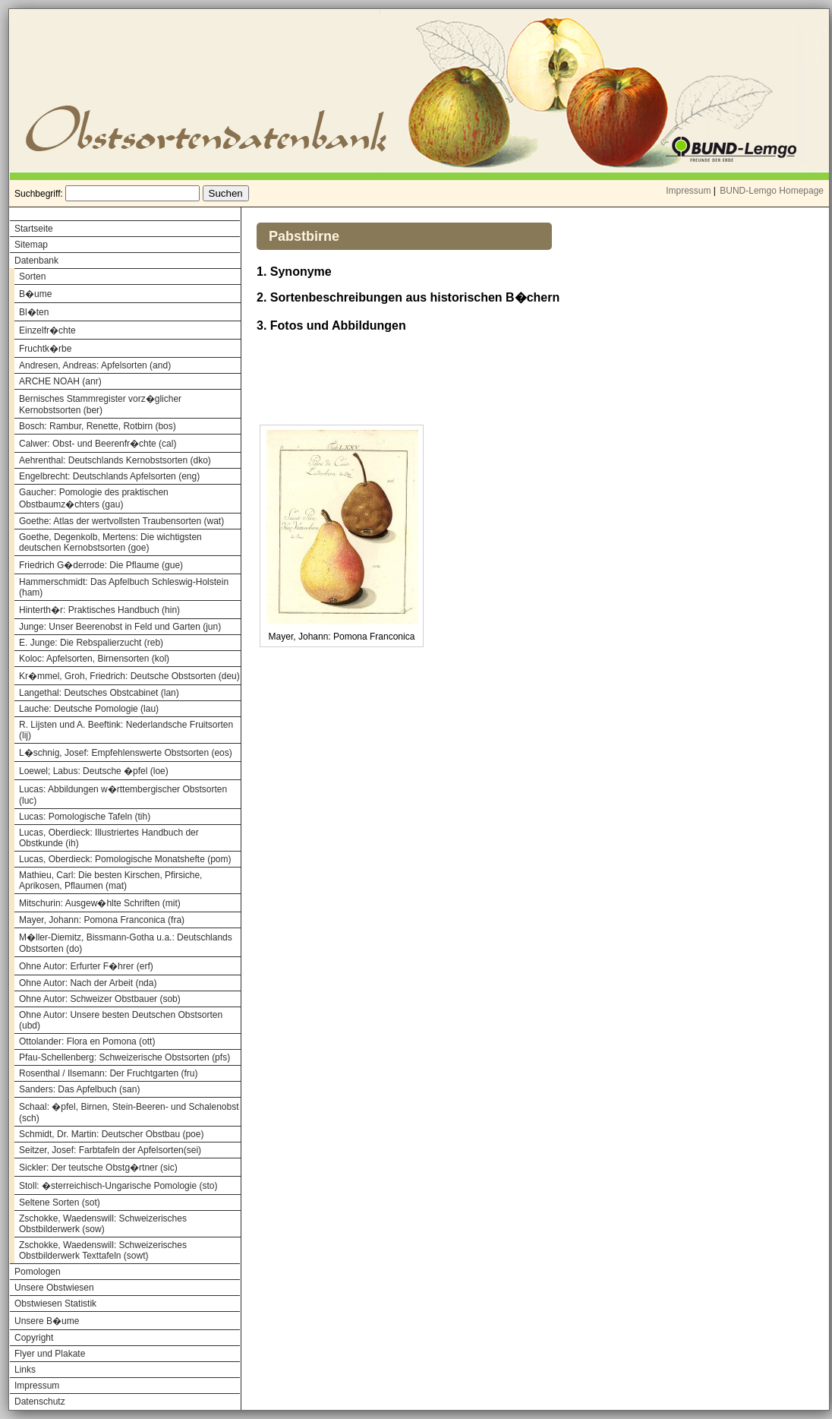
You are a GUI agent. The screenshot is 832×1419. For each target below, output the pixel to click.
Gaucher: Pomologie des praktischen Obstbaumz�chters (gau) (94, 498)
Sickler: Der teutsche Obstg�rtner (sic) (98, 1167)
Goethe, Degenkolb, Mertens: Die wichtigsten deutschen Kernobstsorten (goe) (110, 542)
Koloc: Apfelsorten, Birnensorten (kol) (94, 658)
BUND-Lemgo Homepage (772, 190)
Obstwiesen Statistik (55, 1303)
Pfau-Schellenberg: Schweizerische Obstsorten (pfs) (124, 1057)
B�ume (35, 294)
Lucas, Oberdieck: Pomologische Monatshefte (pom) (125, 859)
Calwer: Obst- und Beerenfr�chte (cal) (97, 443)
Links (25, 1369)
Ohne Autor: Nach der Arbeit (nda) (87, 983)
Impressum (688, 190)
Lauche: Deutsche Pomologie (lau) (89, 708)
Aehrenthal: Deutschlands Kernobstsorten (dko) (115, 460)
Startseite (33, 228)
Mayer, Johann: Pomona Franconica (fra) (101, 920)
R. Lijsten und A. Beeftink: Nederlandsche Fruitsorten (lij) (126, 730)
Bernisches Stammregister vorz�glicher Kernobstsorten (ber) (100, 404)
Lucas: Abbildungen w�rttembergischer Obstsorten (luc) (123, 795)
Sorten (32, 276)
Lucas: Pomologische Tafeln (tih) (84, 816)
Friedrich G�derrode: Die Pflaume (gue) (101, 565)
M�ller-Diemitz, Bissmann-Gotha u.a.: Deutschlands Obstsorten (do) (125, 943)
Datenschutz (39, 1401)
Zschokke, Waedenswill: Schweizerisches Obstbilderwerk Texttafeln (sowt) (103, 1250)
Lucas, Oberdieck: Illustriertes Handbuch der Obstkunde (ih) (109, 838)
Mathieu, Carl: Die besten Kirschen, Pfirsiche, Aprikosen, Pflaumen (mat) (110, 880)
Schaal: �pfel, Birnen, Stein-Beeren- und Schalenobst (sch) (129, 1112)
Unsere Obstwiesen (54, 1287)
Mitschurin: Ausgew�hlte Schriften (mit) (100, 903)
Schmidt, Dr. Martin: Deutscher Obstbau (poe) (111, 1134)
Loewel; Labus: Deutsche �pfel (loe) (94, 771)
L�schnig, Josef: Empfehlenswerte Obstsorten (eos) (125, 752)
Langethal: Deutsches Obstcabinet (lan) (99, 692)
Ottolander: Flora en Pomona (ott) (87, 1041)
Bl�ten (34, 312)
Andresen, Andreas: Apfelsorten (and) (95, 365)
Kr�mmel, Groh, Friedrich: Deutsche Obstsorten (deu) (129, 676)
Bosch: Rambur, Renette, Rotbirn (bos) (97, 426)
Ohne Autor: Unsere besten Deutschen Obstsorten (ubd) (120, 1020)
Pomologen (37, 1271)
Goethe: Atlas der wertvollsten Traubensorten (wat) (121, 521)
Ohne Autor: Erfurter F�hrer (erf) (86, 966)
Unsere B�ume (46, 1321)
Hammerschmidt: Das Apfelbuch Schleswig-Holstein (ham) (123, 587)
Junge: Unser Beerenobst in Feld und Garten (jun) (120, 626)
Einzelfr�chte (47, 330)
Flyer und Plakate (49, 1353)
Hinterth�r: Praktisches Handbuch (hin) (99, 610)
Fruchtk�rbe (45, 348)
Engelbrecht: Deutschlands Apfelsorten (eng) (109, 476)
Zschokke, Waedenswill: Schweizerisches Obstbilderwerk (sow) (103, 1223)
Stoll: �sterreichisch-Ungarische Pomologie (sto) (118, 1185)
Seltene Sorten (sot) (59, 1202)
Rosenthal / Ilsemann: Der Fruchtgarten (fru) (108, 1073)
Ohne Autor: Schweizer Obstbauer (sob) (100, 999)
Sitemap (31, 244)
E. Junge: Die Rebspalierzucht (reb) (91, 642)
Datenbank (36, 260)
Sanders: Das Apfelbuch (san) (79, 1089)
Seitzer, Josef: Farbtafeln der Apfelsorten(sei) (110, 1150)
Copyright (33, 1337)
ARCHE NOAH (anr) (60, 381)
